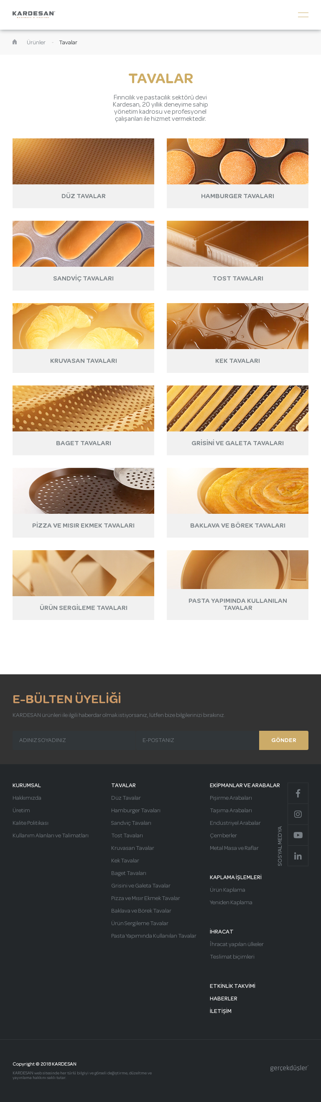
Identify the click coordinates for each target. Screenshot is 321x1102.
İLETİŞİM (221, 1011)
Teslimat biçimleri (232, 957)
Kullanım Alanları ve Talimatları (51, 836)
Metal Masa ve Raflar (234, 848)
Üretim (21, 811)
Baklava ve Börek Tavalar (141, 911)
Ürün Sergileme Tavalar (139, 923)
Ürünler (36, 43)
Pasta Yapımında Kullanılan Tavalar (153, 936)
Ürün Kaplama (227, 890)
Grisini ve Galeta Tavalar (141, 886)
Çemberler (223, 836)
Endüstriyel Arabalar (235, 823)
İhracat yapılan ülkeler (237, 944)
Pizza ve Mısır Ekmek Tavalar (145, 898)
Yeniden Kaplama (231, 903)
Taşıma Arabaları (231, 811)
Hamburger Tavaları (135, 811)
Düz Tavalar (126, 798)
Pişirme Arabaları (231, 798)
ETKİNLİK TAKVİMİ (232, 986)
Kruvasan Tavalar (132, 848)
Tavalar (68, 43)
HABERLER (223, 999)
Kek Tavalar (125, 861)
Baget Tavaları (128, 873)
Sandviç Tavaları (131, 823)
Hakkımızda (27, 798)
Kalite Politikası (30, 823)
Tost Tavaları (127, 836)
